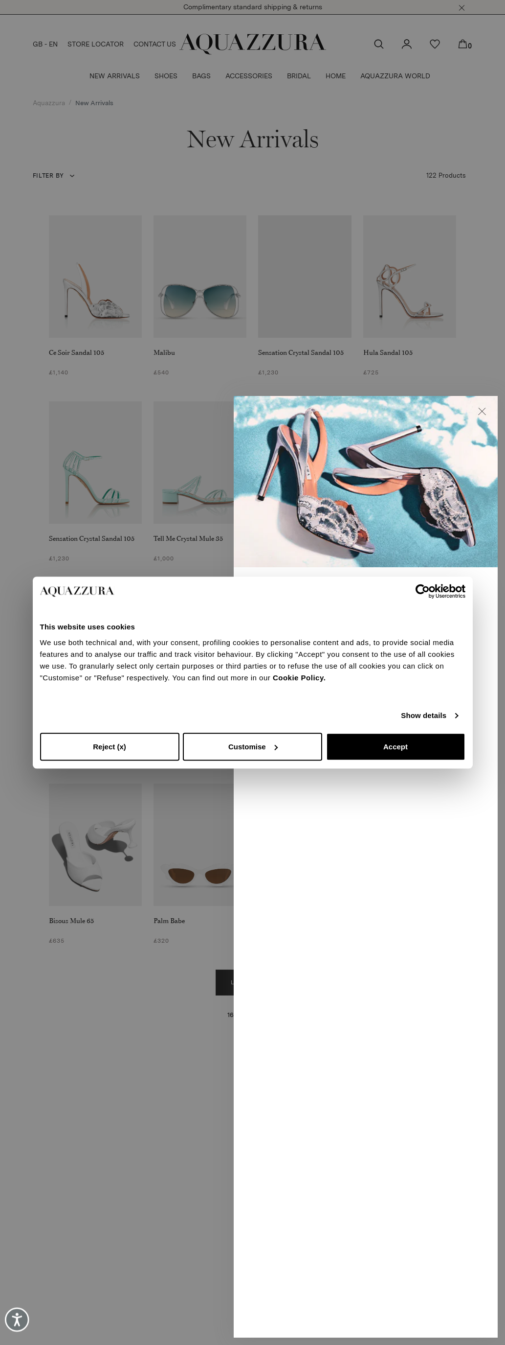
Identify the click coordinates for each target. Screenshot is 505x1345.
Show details (423, 715)
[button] (482, 411)
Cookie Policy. (299, 677)
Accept (395, 746)
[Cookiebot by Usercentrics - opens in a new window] (422, 591)
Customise (253, 746)
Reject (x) (109, 746)
